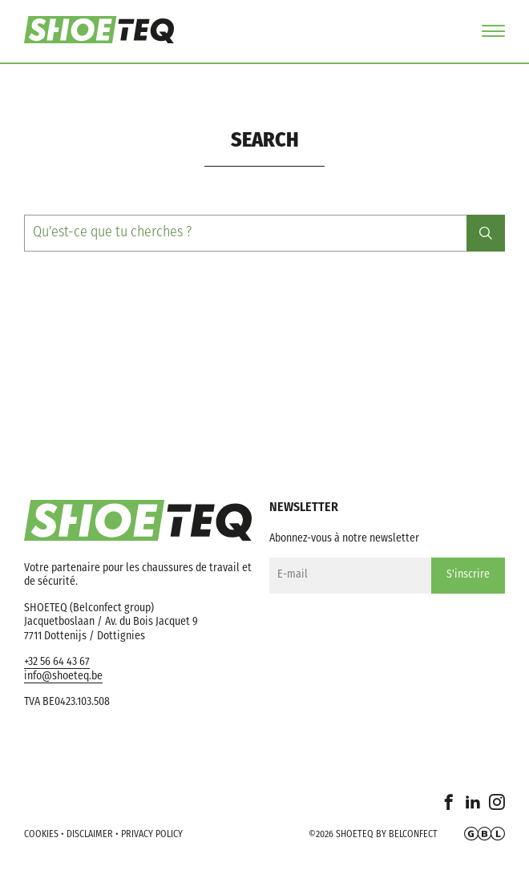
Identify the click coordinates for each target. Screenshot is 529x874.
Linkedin (473, 809)
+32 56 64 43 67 (57, 662)
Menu (493, 31)
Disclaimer (90, 835)
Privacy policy (152, 835)
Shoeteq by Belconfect (387, 835)
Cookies (41, 835)
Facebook (449, 809)
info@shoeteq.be (63, 677)
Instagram (497, 809)
